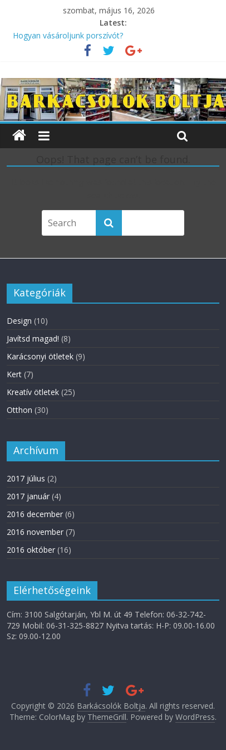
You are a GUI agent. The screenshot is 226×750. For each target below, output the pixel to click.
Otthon (19, 410)
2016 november (35, 532)
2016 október (31, 549)
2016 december (35, 514)
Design (19, 320)
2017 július (26, 478)
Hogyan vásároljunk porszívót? (68, 35)
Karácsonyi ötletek (40, 356)
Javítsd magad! (33, 338)
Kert (14, 374)
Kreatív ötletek (33, 392)
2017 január (28, 496)
